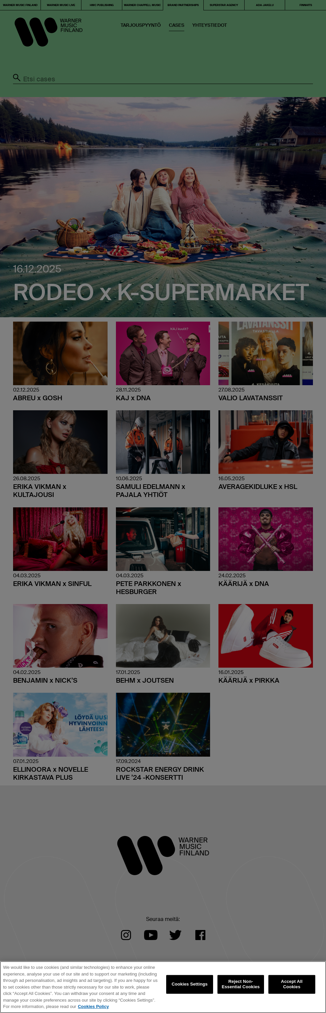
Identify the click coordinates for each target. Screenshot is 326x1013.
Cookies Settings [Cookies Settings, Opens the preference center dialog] (190, 984)
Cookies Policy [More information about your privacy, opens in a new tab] (93, 1006)
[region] (163, 987)
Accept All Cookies (292, 984)
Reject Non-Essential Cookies (241, 984)
